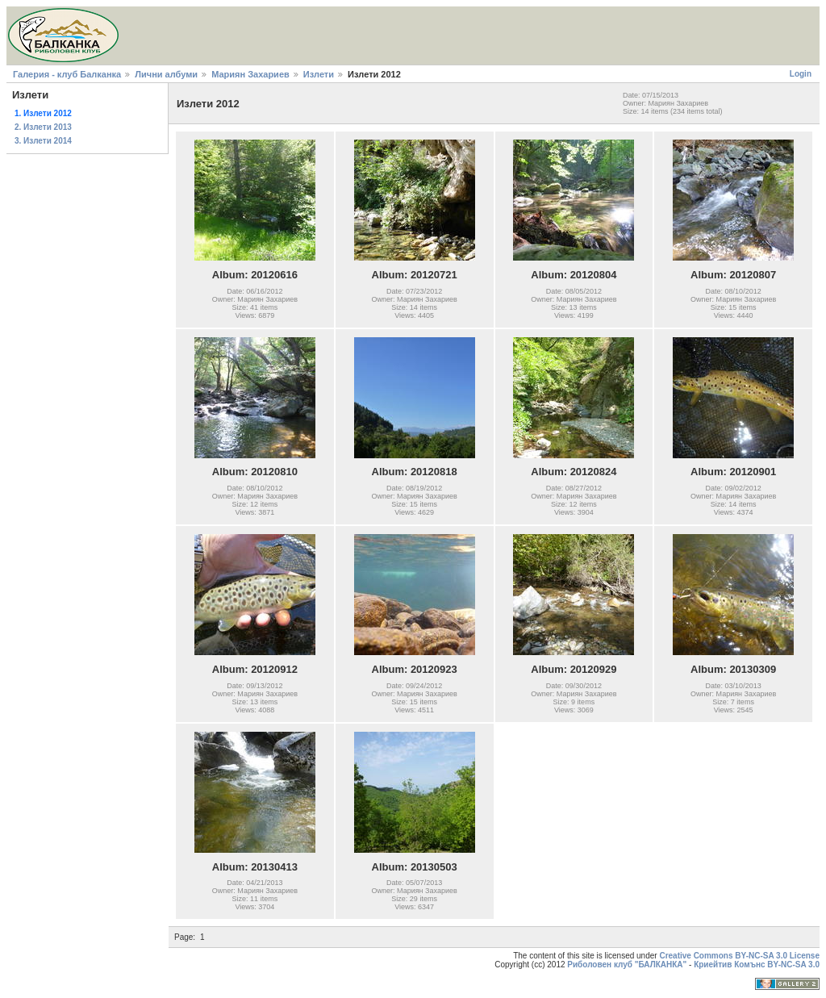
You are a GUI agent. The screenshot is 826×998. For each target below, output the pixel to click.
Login (800, 73)
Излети (318, 74)
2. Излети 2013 (43, 127)
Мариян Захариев (250, 74)
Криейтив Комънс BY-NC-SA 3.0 (757, 964)
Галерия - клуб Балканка (67, 74)
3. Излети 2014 (43, 140)
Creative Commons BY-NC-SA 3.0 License (739, 955)
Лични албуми (166, 74)
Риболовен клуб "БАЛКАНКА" (626, 964)
